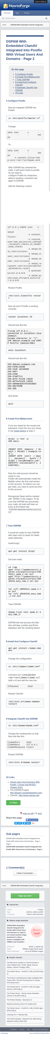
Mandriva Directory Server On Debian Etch (22, 1004)
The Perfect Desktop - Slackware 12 (19, 1000)
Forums (27, 13)
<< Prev (13, 803)
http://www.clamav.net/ (29, 795)
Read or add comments (35, 914)
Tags (17, 13)
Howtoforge (4, 1033)
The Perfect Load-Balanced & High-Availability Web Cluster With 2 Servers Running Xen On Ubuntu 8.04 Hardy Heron (25, 980)
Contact (21, 1029)
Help (28, 1029)
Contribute (13, 1029)
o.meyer (40, 910)
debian (35, 912)
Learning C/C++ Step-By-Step (17, 1015)
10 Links (19, 93)
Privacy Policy (44, 1033)
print (40, 813)
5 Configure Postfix (24, 74)
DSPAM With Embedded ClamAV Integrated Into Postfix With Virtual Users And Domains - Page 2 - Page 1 (23, 841)
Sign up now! (24, 896)
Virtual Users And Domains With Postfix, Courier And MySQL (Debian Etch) (25, 785)
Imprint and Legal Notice (40, 1029)
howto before (20, 431)
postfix (41, 912)
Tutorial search (10, 18)
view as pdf (28, 813)
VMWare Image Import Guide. (32, 949)
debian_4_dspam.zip (36, 947)
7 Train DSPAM (22, 80)
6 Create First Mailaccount (27, 77)
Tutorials (7, 13)
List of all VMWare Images (34, 951)
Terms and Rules (34, 1033)
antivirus (29, 912)
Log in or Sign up (40, 1)
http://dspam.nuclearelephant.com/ (26, 793)
